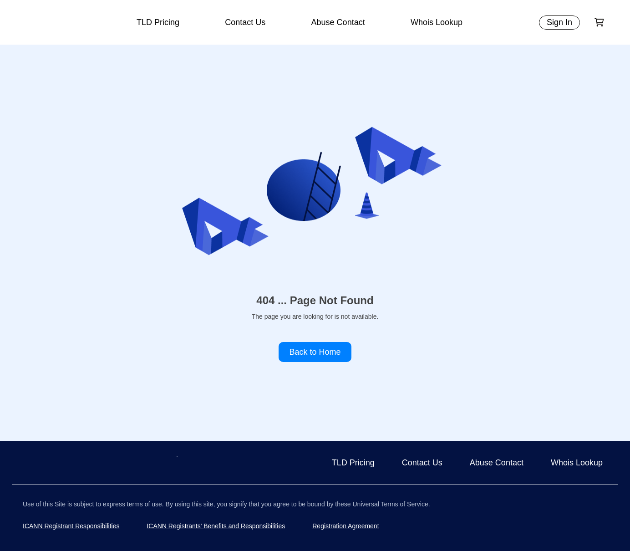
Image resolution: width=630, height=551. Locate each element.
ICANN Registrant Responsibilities (71, 526)
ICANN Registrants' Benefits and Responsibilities (216, 526)
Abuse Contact (338, 22)
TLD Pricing (158, 22)
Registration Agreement (345, 526)
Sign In (559, 22)
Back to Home (314, 352)
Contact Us (245, 22)
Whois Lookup (436, 22)
